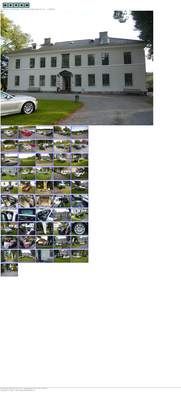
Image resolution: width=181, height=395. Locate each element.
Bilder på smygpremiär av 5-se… (34, 9)
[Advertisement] (21, 333)
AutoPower (5, 9)
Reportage (15, 9)
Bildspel (52, 9)
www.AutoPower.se (27, 390)
